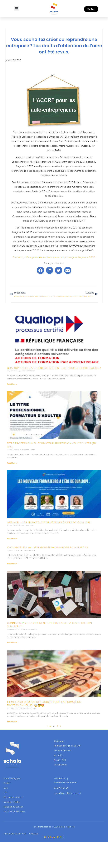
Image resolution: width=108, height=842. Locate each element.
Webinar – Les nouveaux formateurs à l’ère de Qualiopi (48, 522)
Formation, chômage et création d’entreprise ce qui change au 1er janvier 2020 (54, 257)
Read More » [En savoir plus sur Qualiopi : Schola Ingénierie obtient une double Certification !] (12, 384)
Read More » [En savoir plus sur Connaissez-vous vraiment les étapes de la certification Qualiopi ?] (12, 642)
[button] (16, 8)
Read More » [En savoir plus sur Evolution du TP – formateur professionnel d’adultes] (12, 564)
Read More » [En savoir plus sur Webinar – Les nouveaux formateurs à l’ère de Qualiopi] (12, 539)
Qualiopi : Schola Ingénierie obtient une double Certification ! (54, 368)
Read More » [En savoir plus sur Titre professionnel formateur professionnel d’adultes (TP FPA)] (12, 463)
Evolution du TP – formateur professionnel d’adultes (47, 547)
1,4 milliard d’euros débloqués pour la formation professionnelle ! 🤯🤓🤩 (44, 703)
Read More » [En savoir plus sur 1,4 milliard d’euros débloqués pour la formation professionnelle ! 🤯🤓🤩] (12, 721)
